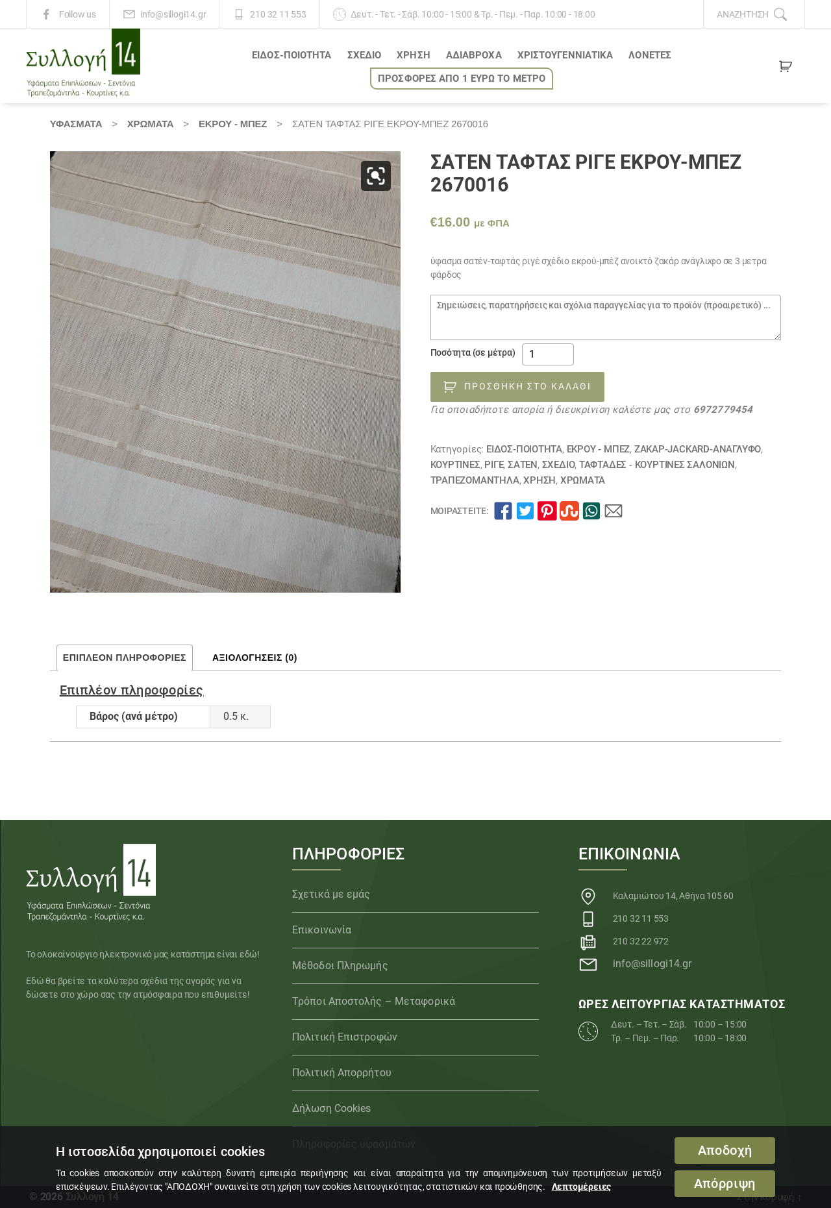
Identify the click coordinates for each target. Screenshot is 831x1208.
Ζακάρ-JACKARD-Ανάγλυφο (697, 449)
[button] (376, 176)
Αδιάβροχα (474, 55)
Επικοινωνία (321, 930)
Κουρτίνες (455, 465)
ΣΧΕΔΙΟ (364, 55)
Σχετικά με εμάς (331, 894)
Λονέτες (649, 55)
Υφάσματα (76, 123)
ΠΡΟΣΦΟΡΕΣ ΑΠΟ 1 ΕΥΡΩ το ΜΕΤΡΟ (461, 78)
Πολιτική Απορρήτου (341, 1072)
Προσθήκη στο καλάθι (527, 386)
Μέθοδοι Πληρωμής (340, 965)
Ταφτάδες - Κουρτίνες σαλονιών (657, 465)
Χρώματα (150, 123)
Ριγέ (493, 465)
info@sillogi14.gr (173, 14)
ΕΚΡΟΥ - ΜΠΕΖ (233, 123)
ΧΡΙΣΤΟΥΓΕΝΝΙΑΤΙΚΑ (565, 55)
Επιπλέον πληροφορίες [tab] (124, 657)
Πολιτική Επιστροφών (344, 1037)
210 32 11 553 (278, 14)
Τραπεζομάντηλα (474, 480)
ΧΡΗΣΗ (413, 55)
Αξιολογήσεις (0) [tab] (254, 657)
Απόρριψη (725, 1183)
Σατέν (523, 465)
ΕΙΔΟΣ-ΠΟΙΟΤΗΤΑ (291, 55)
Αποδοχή (725, 1150)
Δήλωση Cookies (331, 1108)
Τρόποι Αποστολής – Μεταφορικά (373, 1001)
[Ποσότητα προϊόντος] (548, 354)
